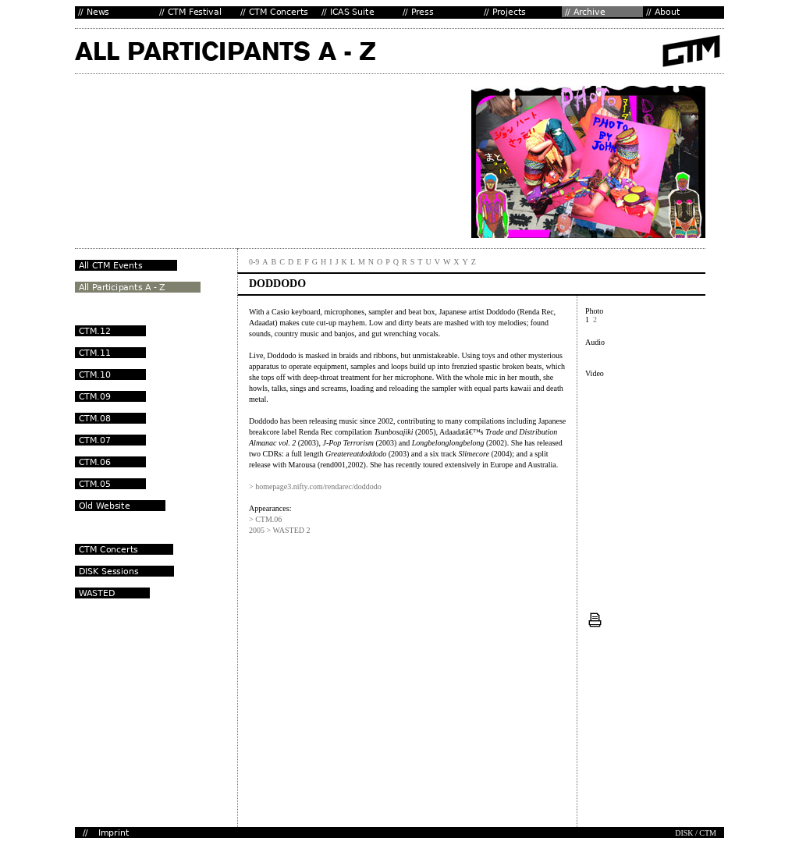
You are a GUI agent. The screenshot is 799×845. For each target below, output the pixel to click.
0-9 (254, 261)
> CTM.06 (265, 519)
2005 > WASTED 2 (280, 530)
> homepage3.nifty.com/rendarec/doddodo (315, 486)
